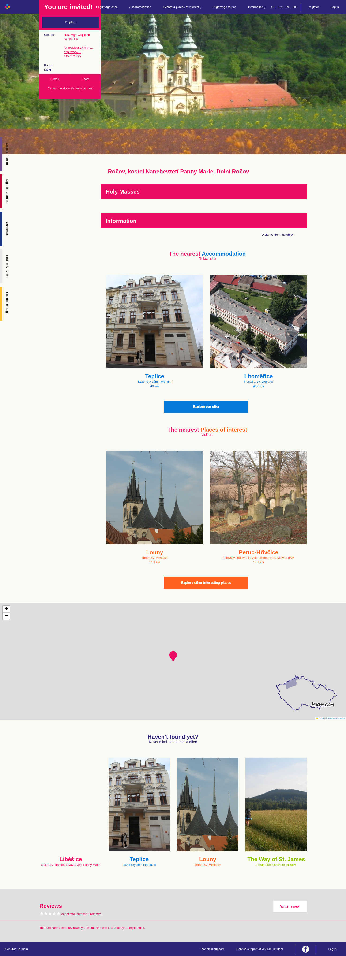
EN (280, 7)
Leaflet (320, 718)
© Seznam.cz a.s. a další (335, 718)
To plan (70, 22)
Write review (290, 906)
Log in (335, 7)
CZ (273, 7)
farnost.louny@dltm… (78, 47)
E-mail (54, 79)
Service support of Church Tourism (259, 949)
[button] (173, 656)
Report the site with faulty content (70, 88)
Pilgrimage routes (224, 7)
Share (86, 79)
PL (288, 7)
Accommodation (140, 7)
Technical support (212, 949)
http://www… (72, 52)
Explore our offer (206, 406)
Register (313, 7)
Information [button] (256, 7)
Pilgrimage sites (107, 7)
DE (295, 7)
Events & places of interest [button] (182, 7)
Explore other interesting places (206, 583)
